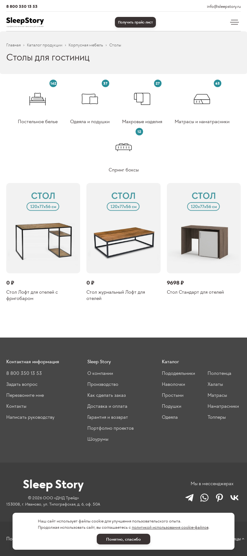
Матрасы (217, 395)
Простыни (172, 395)
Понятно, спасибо (123, 539)
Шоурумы (97, 439)
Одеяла (170, 417)
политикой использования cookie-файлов (170, 527)
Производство (102, 384)
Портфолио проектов (110, 428)
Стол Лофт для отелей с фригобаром (32, 295)
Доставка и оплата (107, 406)
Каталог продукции (44, 45)
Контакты (16, 406)
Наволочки (173, 384)
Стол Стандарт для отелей (195, 292)
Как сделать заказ (106, 395)
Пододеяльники (178, 373)
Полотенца (219, 373)
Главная (13, 45)
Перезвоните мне (25, 395)
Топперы (217, 417)
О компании (100, 373)
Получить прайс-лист (135, 22)
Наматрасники (223, 406)
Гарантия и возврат (107, 417)
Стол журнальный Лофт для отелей (115, 295)
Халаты (215, 384)
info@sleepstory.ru (224, 6)
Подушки (171, 406)
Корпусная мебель (86, 45)
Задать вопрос (22, 384)
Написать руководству (30, 417)
